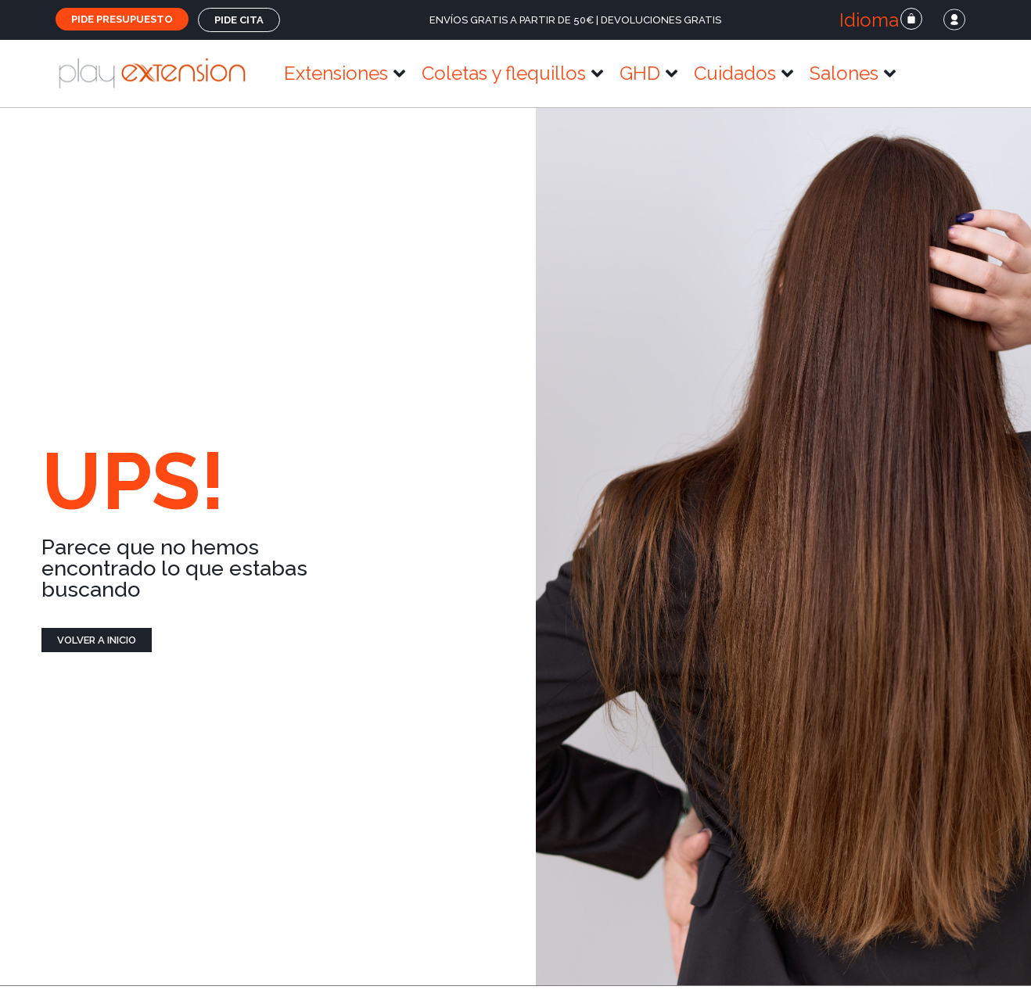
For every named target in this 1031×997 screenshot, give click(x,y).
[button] (862, 20)
